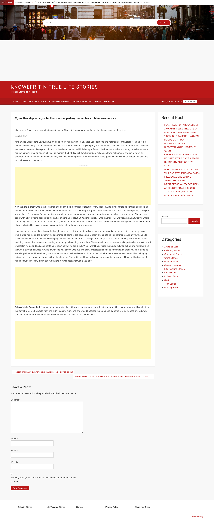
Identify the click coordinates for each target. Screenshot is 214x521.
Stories (167, 280)
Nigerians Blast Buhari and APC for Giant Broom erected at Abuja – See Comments (112, 376)
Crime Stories (171, 258)
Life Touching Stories (34, 101)
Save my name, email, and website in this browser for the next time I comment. (43, 479)
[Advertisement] (107, 61)
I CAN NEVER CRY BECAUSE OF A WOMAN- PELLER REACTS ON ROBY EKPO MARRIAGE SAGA (181, 128)
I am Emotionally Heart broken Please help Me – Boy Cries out (44, 372)
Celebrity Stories (172, 250)
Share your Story (104, 101)
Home (15, 101)
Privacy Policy (111, 507)
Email (14, 450)
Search (164, 216)
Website (15, 462)
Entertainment (171, 261)
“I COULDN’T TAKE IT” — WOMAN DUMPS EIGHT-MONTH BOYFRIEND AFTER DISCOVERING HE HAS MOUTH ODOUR (90, 2)
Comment (16, 400)
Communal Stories (59, 101)
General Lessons (82, 101)
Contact (79, 507)
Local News (170, 272)
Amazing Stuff (171, 247)
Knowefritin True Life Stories (54, 87)
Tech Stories (170, 284)
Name (14, 438)
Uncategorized (171, 287)
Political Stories (171, 276)
